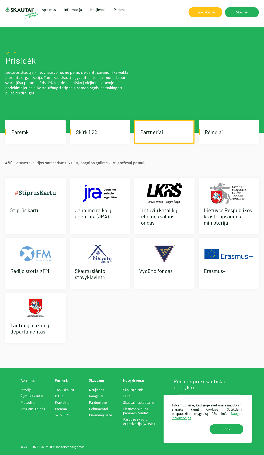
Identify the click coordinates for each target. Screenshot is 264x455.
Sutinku (226, 429)
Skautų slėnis (133, 389)
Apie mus (49, 9)
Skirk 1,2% (63, 415)
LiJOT (127, 396)
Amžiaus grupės (33, 408)
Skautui (242, 12)
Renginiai (96, 396)
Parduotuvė (98, 402)
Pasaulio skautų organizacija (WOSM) (139, 421)
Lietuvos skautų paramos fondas (135, 411)
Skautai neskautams (138, 402)
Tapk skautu (205, 12)
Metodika (28, 402)
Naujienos (97, 9)
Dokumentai (98, 408)
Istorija (26, 389)
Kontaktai (62, 402)
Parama (120, 9)
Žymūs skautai (32, 396)
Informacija (73, 9)
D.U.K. (59, 396)
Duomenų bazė (100, 415)
